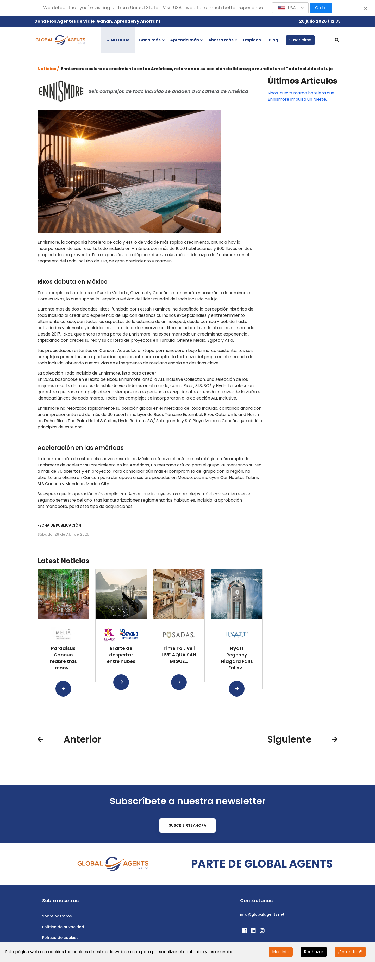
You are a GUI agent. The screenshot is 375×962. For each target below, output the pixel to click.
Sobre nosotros (57, 916)
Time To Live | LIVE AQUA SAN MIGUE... (178, 654)
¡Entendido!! (350, 952)
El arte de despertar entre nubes (121, 654)
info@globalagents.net (262, 914)
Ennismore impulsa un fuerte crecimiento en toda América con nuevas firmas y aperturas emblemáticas (302, 99)
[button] (290, 7)
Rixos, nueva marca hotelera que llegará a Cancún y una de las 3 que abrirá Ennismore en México (301, 93)
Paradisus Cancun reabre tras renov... (63, 658)
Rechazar (313, 952)
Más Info (280, 952)
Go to (321, 8)
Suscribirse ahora (187, 825)
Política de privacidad (63, 926)
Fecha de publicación (59, 525)
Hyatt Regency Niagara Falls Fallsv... (237, 658)
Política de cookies (60, 937)
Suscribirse (300, 40)
